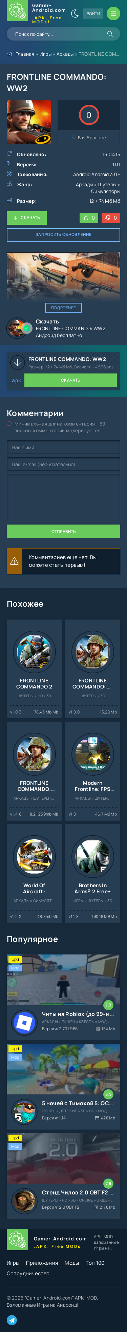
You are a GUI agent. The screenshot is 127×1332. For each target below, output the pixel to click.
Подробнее (63, 308)
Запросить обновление (63, 234)
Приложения (42, 1262)
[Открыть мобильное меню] (113, 13)
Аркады (65, 54)
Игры (45, 54)
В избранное (92, 138)
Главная (25, 54)
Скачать (30, 217)
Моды (72, 1262)
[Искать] (110, 34)
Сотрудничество (28, 1273)
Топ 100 (95, 1262)
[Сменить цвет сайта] (75, 13)
